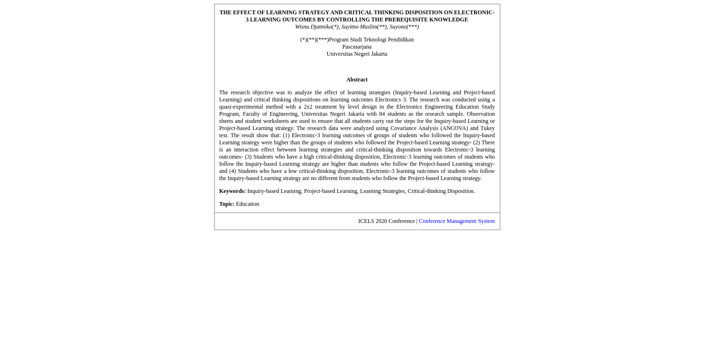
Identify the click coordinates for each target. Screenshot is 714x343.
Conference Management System (457, 221)
